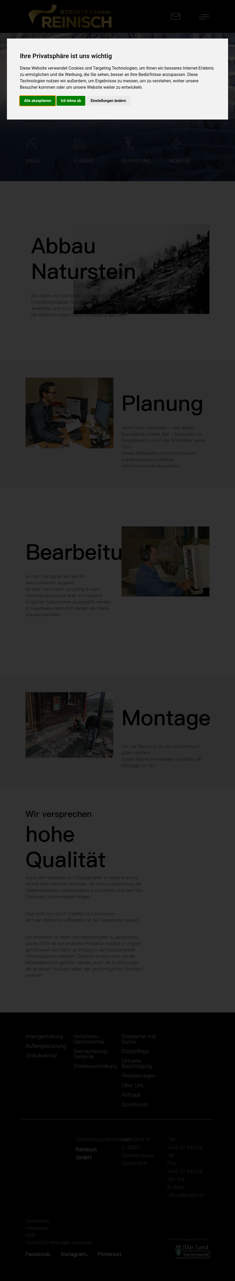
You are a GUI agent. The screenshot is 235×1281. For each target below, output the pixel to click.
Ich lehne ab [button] (71, 101)
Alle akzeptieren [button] (37, 101)
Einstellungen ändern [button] (108, 101)
